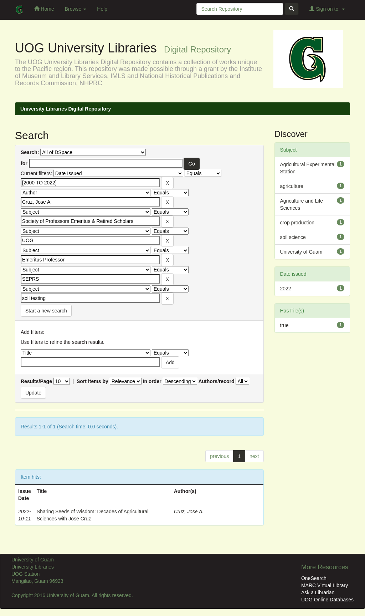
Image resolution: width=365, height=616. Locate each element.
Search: (30, 152)
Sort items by (92, 381)
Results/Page (36, 381)
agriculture (291, 186)
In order (152, 381)
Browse (76, 9)
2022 (285, 288)
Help (102, 9)
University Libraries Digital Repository (65, 109)
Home (44, 9)
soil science (293, 237)
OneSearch (314, 578)
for (24, 163)
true (284, 325)
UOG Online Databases (327, 599)
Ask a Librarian (317, 592)
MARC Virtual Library (324, 585)
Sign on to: (327, 9)
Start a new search (46, 311)
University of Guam (301, 252)
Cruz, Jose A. (189, 511)
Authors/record (216, 381)
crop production (297, 222)
